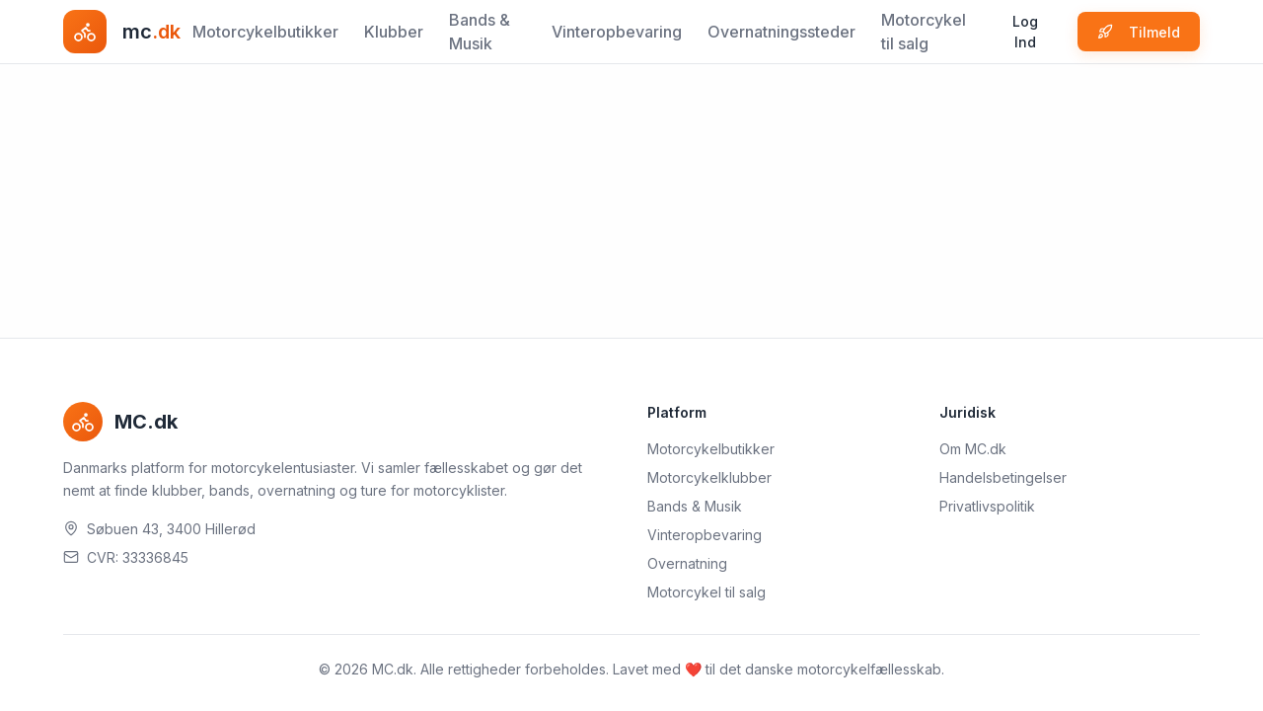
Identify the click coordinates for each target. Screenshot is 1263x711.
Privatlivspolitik (987, 506)
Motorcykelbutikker (265, 31)
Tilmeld (1138, 32)
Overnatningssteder (781, 31)
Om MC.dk (972, 448)
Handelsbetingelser (1003, 477)
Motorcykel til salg (923, 31)
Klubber (393, 31)
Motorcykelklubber (709, 477)
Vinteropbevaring (617, 31)
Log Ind (1025, 31)
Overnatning (687, 563)
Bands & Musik (479, 31)
